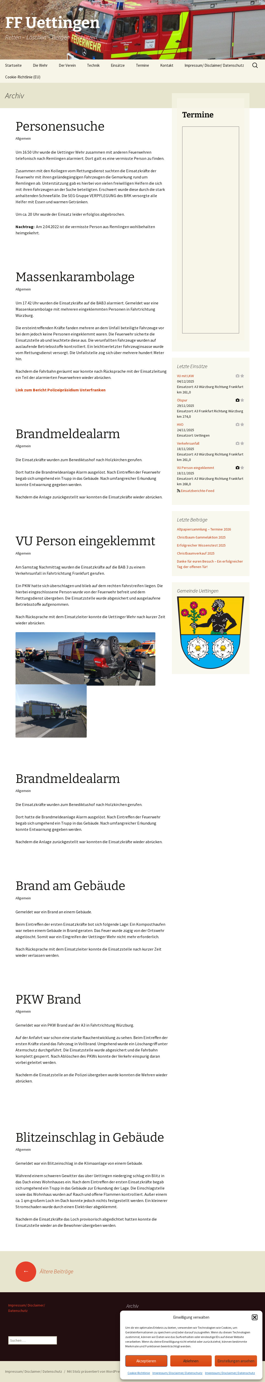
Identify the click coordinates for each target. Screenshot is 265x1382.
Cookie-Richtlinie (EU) (22, 76)
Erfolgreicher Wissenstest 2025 (201, 545)
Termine (142, 65)
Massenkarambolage (75, 277)
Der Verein (67, 65)
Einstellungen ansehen (235, 1360)
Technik (93, 65)
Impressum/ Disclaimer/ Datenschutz (177, 1373)
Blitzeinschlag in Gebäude (90, 1137)
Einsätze (118, 65)
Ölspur (182, 400)
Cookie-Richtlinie (139, 1373)
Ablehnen (190, 1360)
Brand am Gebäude (70, 885)
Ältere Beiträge (44, 1271)
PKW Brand (48, 999)
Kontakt (166, 65)
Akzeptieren (146, 1360)
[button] (254, 1317)
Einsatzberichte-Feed (197, 490)
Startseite (13, 65)
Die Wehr (40, 65)
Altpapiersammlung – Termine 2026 (204, 529)
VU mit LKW (185, 375)
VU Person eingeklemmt (85, 541)
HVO (180, 424)
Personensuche (60, 126)
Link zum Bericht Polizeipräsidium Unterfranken (61, 389)
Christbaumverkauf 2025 (196, 553)
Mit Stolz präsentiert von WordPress (95, 1371)
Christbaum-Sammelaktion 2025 (201, 537)
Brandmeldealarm (68, 434)
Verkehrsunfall (188, 443)
